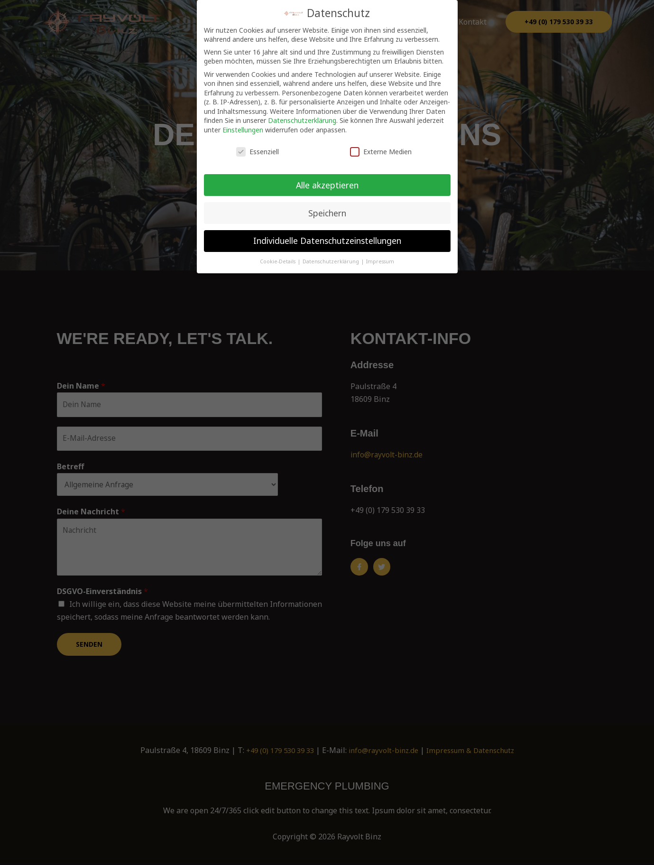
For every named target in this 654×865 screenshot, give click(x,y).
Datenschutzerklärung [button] (331, 261)
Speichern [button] (327, 212)
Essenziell (257, 151)
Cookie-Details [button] (278, 261)
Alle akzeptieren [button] (327, 184)
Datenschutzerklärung (302, 120)
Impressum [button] (380, 261)
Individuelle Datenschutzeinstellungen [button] (327, 240)
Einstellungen (242, 129)
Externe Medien (381, 151)
